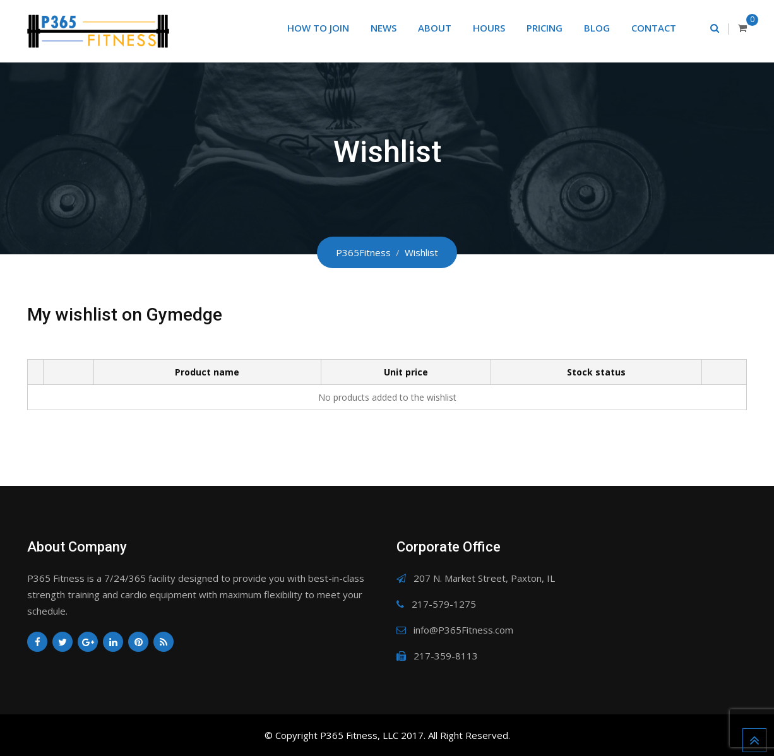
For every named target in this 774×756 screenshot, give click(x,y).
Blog (597, 27)
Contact (653, 27)
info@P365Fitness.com (463, 629)
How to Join (318, 27)
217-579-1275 (444, 604)
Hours (489, 27)
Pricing (545, 27)
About (434, 27)
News (383, 27)
